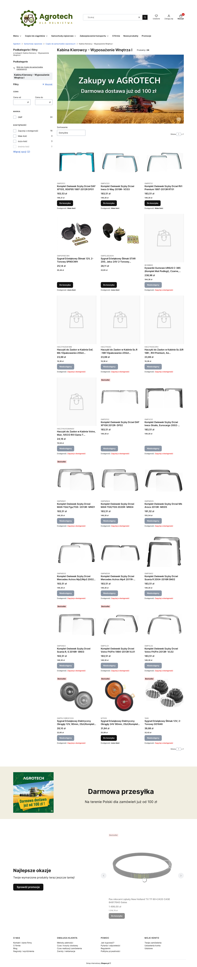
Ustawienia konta (152, 945)
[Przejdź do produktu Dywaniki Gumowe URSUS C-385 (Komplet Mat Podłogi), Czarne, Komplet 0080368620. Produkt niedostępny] (164, 238)
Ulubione (149, 948)
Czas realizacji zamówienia (69, 948)
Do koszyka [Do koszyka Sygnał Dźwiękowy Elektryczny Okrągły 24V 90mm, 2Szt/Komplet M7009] (108, 738)
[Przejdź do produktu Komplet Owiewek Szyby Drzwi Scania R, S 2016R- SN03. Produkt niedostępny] (76, 623)
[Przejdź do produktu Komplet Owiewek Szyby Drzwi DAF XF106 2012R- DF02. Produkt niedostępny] (120, 397)
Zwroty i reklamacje (66, 951)
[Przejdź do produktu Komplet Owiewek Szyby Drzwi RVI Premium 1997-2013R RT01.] (164, 161)
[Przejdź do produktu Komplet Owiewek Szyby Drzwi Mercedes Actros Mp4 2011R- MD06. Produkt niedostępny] (120, 551)
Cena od (17, 97)
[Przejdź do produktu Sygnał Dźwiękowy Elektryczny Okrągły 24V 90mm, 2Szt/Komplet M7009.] (120, 695)
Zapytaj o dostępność (28, 131)
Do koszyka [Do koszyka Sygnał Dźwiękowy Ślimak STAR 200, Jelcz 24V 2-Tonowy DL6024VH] (108, 285)
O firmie (16, 945)
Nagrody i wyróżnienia (23, 951)
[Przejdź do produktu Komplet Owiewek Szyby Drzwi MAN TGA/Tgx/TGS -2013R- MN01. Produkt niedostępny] (76, 478)
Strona (173, 134)
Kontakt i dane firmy (22, 942)
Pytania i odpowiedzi (110, 945)
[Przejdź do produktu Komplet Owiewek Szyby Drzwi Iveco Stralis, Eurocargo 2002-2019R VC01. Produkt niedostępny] (164, 397)
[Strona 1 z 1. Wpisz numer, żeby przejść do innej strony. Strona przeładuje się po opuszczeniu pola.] (178, 134)
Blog (15, 948)
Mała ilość (22, 136)
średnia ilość (23, 146)
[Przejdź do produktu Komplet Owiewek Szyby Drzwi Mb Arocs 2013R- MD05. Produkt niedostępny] (164, 478)
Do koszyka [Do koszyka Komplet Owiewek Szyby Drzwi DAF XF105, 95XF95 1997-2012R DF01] (65, 203)
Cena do (39, 97)
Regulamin (105, 948)
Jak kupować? (107, 942)
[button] (145, 17)
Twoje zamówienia (153, 942)
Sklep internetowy (97, 963)
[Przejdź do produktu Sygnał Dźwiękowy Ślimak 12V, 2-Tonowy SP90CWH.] (76, 233)
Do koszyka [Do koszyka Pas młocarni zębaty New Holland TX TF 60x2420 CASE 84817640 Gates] (116, 916)
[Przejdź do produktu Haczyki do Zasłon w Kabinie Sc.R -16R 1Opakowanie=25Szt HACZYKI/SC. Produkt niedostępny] (120, 320)
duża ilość (22, 141)
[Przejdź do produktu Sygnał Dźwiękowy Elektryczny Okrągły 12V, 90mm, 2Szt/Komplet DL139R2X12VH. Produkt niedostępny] (76, 695)
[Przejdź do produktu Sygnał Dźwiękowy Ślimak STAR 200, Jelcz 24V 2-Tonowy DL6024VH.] (120, 233)
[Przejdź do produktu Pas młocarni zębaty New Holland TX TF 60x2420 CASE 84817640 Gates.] (142, 864)
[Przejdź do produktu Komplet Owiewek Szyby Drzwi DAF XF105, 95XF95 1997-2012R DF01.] (76, 161)
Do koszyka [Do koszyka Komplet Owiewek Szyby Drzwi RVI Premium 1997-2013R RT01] (152, 203)
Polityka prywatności (110, 951)
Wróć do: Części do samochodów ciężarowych (28, 68)
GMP (20, 117)
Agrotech (16, 44)
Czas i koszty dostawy (67, 945)
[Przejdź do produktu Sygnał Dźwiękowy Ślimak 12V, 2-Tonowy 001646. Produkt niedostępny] (164, 695)
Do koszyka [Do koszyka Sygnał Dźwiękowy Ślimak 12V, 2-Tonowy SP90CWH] (65, 285)
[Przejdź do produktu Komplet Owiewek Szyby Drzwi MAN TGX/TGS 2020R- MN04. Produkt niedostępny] (120, 478)
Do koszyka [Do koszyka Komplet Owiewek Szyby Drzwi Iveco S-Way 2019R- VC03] (108, 203)
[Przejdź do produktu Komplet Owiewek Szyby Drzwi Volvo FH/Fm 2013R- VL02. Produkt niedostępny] (164, 623)
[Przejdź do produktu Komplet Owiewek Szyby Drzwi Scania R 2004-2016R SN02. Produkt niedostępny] (164, 551)
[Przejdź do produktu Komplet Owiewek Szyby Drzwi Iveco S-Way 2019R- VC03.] (120, 161)
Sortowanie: (62, 127)
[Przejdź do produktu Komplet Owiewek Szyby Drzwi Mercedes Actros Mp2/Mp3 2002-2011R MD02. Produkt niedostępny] (76, 551)
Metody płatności (65, 942)
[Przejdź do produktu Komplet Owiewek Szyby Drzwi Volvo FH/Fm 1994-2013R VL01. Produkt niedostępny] (120, 623)
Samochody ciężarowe (33, 44)
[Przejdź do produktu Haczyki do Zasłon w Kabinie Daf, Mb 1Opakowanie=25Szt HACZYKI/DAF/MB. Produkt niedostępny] (76, 320)
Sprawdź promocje (28, 887)
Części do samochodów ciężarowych (60, 44)
